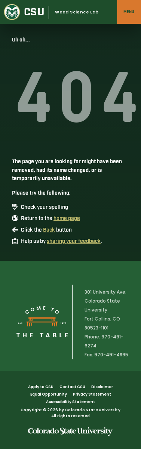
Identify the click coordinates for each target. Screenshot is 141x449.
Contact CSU (72, 387)
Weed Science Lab (76, 12)
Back (49, 230)
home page (66, 218)
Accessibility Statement (70, 402)
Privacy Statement (92, 394)
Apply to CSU (40, 387)
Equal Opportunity (48, 394)
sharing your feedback (74, 241)
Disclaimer (102, 387)
